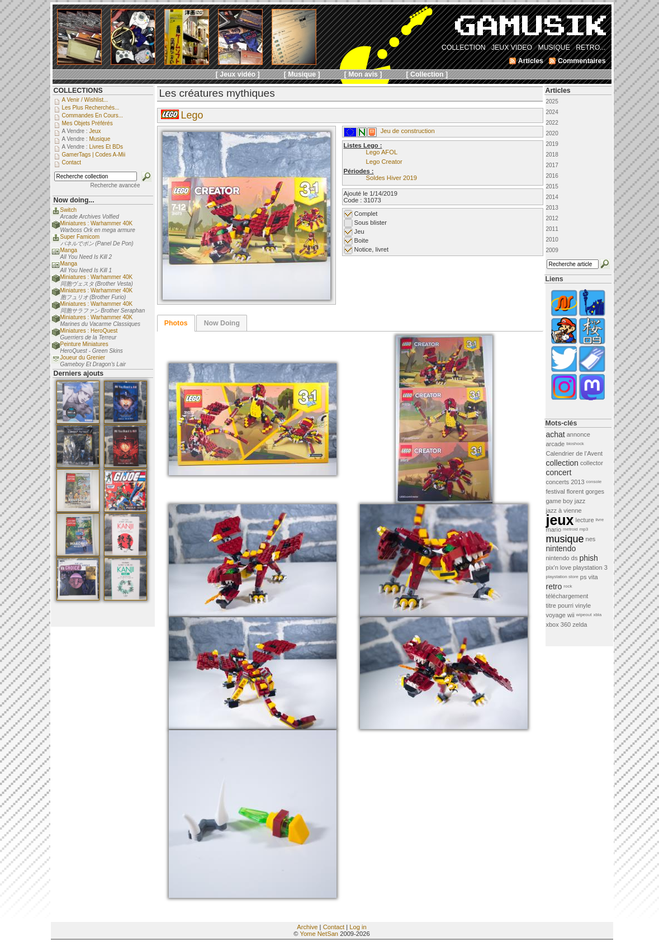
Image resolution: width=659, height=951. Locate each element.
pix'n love (559, 567)
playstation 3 (590, 567)
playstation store (562, 576)
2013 (552, 208)
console (594, 481)
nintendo (561, 548)
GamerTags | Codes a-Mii (94, 155)
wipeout (584, 614)
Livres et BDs (106, 147)
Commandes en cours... (93, 115)
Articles (558, 90)
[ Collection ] (427, 74)
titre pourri (560, 605)
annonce (578, 434)
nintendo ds (562, 558)
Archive (307, 927)
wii (571, 615)
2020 (552, 133)
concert (559, 472)
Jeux (95, 131)
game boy (559, 501)
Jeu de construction (408, 130)
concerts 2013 (565, 482)
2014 (552, 197)
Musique (99, 139)
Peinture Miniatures (84, 344)
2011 (552, 229)
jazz (580, 501)
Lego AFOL (382, 152)
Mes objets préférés (87, 123)
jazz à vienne (564, 510)
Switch (68, 210)
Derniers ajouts (79, 373)
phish (588, 557)
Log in (357, 927)
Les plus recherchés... (91, 108)
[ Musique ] (302, 74)
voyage (556, 615)
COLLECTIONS (78, 90)
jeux (560, 520)
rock (567, 586)
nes (591, 539)
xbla (597, 614)
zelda (579, 624)
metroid (570, 529)
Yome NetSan (319, 933)
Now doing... (74, 200)
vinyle (583, 605)
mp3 (584, 529)
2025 (552, 101)
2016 (552, 176)
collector (591, 463)
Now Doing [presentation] (222, 323)
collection (562, 462)
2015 (552, 186)
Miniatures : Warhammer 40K (96, 223)
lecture (585, 520)
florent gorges (585, 491)
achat (555, 434)
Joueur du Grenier (83, 357)
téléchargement (567, 596)
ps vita (589, 577)
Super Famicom (80, 237)
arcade (555, 444)
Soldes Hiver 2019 (391, 177)
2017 (552, 165)
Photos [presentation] (176, 323)
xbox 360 (558, 624)
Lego (192, 115)
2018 (552, 155)
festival (555, 491)
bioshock (575, 443)
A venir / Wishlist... (85, 100)
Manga (69, 250)
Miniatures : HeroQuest (89, 331)
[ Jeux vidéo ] (238, 74)
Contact (334, 927)
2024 (552, 112)
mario (554, 529)
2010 (552, 239)
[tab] (176, 323)
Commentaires (582, 61)
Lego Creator (384, 161)
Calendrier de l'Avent (574, 453)
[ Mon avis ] (363, 74)
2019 (552, 144)
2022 (552, 123)
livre (600, 519)
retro (554, 586)
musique (565, 539)
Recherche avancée (115, 185)
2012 (552, 218)
